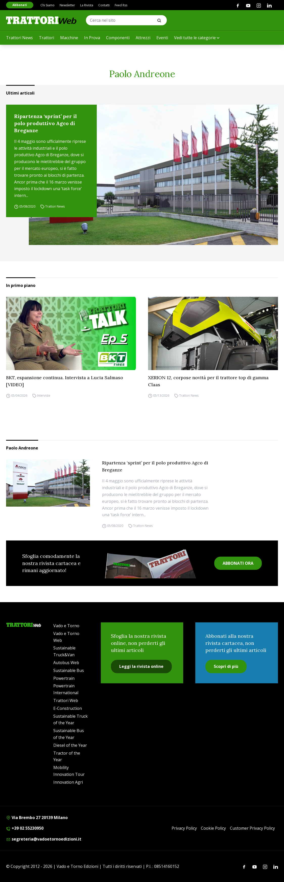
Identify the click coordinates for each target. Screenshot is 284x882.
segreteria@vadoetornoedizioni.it (43, 839)
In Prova (92, 37)
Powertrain (64, 678)
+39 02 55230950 (24, 828)
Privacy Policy (184, 828)
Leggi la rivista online (141, 666)
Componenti (118, 37)
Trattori (46, 37)
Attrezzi (143, 37)
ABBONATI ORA (238, 563)
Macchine (69, 37)
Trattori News (19, 37)
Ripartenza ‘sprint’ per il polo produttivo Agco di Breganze (45, 123)
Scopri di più (226, 666)
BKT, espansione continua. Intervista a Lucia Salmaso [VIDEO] (64, 381)
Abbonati (19, 5)
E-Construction (67, 708)
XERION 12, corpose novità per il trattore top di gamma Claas (208, 381)
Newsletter (67, 5)
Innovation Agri (68, 782)
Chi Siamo (47, 5)
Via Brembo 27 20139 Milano (37, 817)
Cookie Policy (213, 828)
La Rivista (86, 5)
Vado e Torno (66, 625)
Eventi (162, 37)
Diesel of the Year (70, 745)
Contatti (104, 5)
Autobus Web (66, 662)
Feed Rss (121, 5)
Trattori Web (65, 700)
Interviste (43, 396)
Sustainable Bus (68, 670)
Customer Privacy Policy (252, 828)
